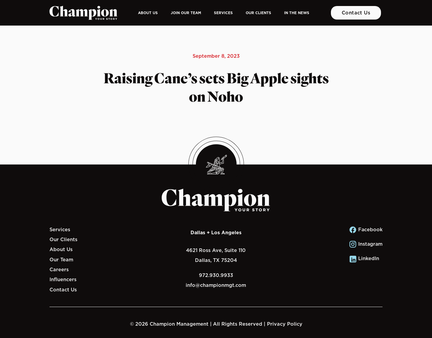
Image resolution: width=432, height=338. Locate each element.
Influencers (63, 279)
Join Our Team (186, 13)
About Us (148, 13)
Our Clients (258, 13)
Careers (59, 269)
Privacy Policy (284, 324)
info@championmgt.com (216, 285)
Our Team (61, 260)
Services (223, 13)
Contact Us (356, 13)
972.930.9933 (216, 275)
